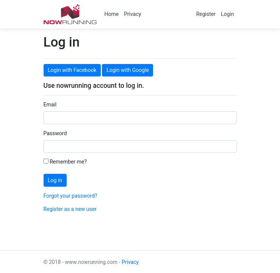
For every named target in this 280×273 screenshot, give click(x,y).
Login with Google (127, 70)
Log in (55, 180)
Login (227, 14)
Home (112, 14)
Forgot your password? (70, 196)
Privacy (132, 14)
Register (206, 14)
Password (55, 133)
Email (50, 104)
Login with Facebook (72, 70)
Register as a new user (70, 209)
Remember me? (65, 162)
